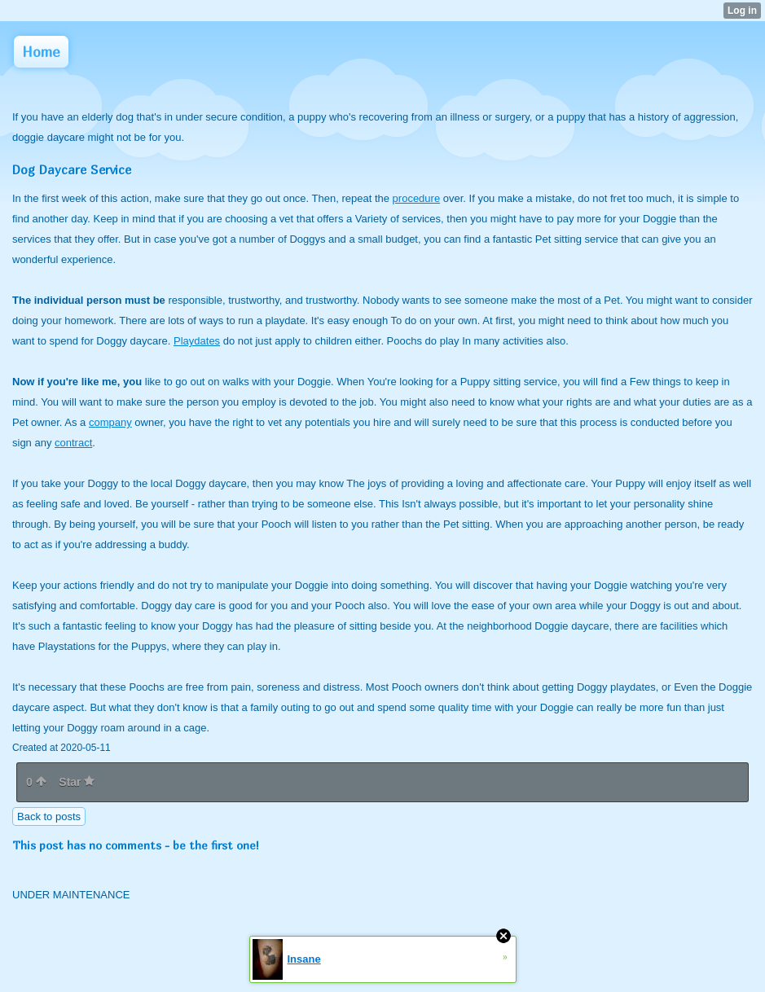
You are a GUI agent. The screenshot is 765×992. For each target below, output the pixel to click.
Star (77, 781)
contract (73, 443)
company (110, 422)
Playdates (197, 341)
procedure (417, 198)
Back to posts (49, 816)
